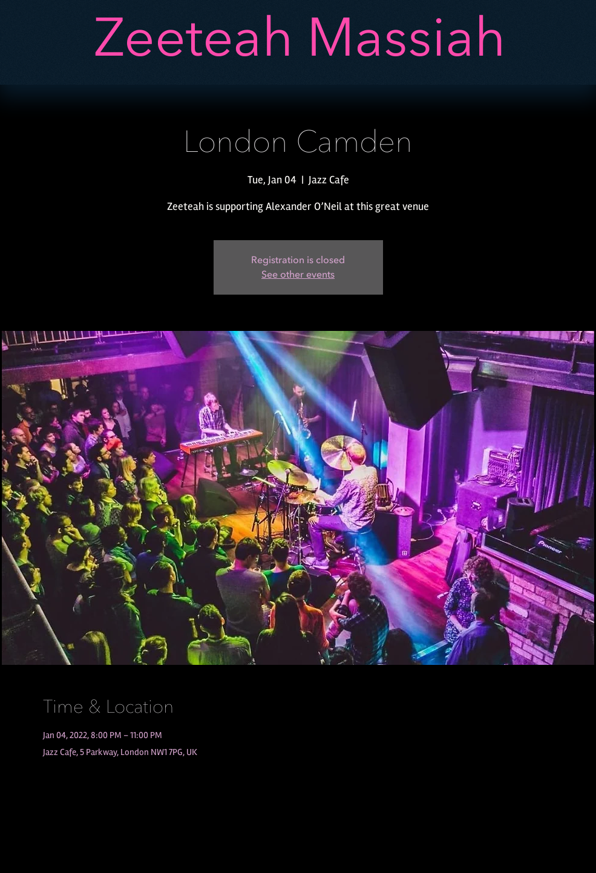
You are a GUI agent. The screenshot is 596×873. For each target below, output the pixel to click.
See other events (298, 274)
